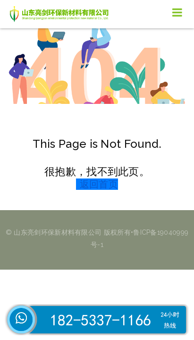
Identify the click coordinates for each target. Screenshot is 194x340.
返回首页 (99, 184)
